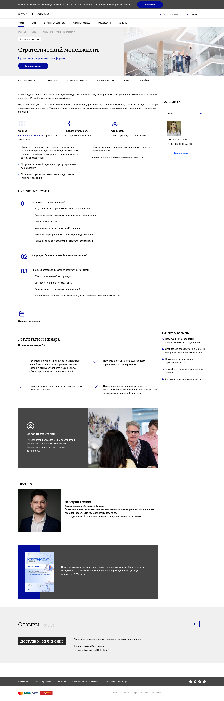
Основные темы (50, 80)
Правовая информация (117, 681)
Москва (193, 14)
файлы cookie (42, 4)
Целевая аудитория (105, 80)
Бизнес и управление (29, 39)
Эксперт (126, 80)
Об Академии (104, 22)
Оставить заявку (33, 66)
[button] (195, 624)
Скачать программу (29, 321)
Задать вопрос (181, 153)
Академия (43, 13)
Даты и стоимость (26, 80)
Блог (34, 22)
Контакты (123, 22)
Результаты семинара (77, 80)
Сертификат (144, 80)
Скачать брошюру (81, 22)
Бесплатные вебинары (54, 22)
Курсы (21, 22)
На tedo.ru (23, 681)
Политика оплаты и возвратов (86, 681)
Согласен (150, 4)
